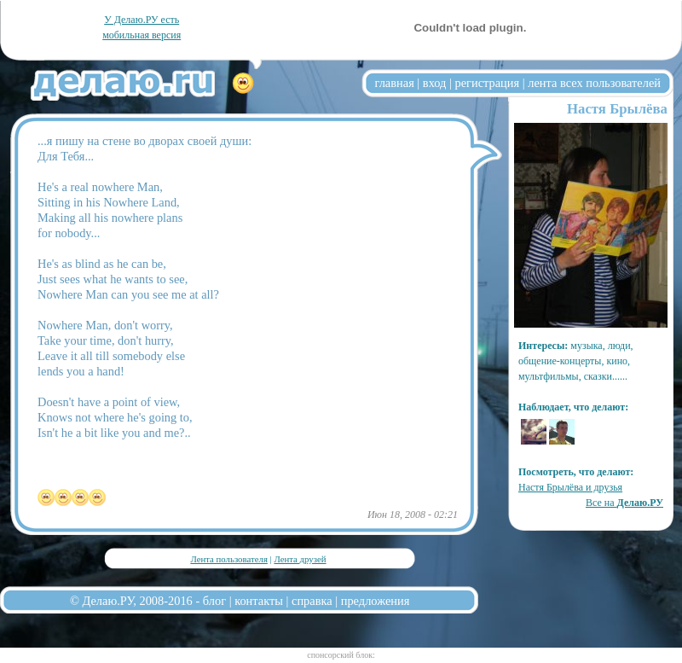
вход (435, 83)
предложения (375, 601)
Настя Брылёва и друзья (570, 487)
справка (312, 601)
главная (394, 83)
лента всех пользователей (594, 83)
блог (214, 601)
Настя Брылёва (617, 109)
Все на (624, 503)
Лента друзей (300, 559)
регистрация (486, 83)
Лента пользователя (228, 559)
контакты (258, 601)
